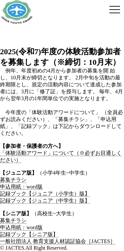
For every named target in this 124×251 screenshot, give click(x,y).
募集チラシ (13, 180)
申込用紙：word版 (21, 186)
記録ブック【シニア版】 (29, 234)
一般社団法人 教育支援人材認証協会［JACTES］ (57, 241)
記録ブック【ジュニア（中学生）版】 (45, 200)
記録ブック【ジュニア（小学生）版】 (45, 193)
